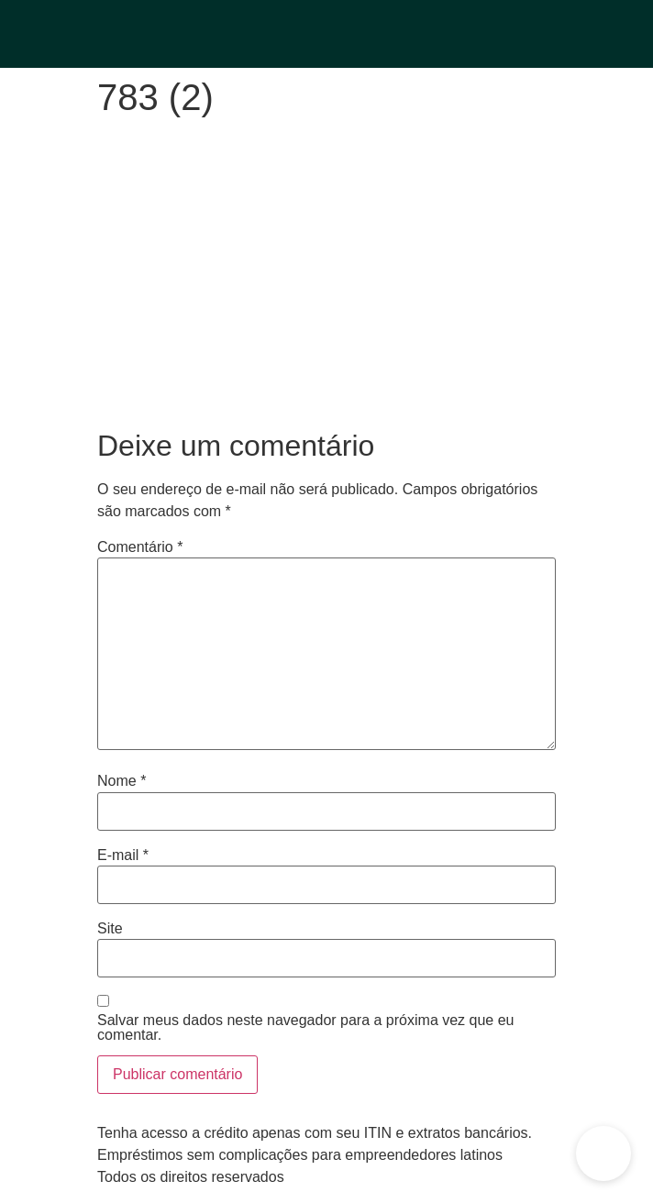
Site (110, 929)
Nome (121, 781)
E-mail (123, 855)
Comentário (140, 547)
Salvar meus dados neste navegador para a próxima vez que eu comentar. (306, 1028)
